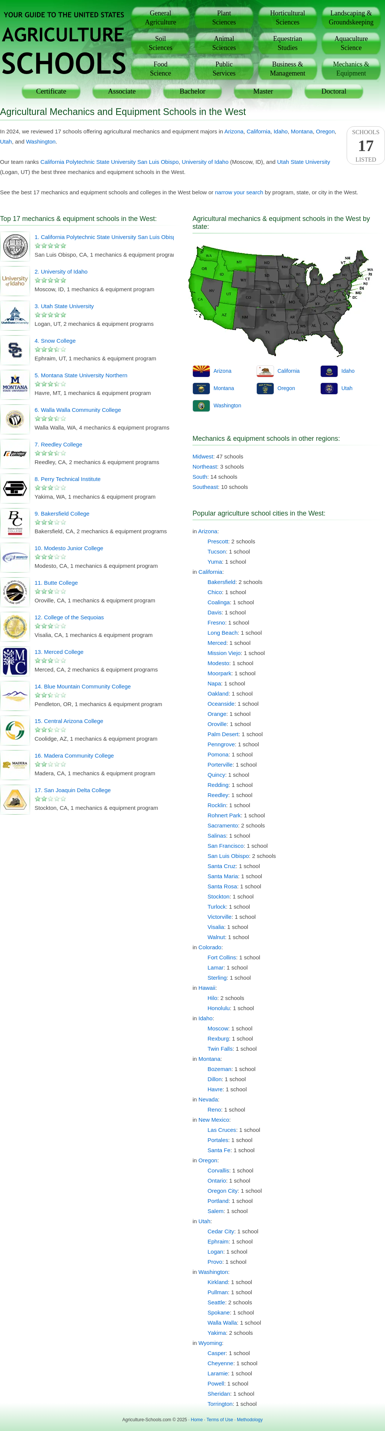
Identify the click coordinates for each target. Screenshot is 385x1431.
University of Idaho (205, 162)
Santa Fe (219, 1150)
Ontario (217, 1180)
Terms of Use (219, 1419)
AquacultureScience (351, 43)
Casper (217, 1353)
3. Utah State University (64, 306)
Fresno (216, 622)
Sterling (217, 977)
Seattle (216, 1302)
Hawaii (207, 988)
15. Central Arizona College (69, 721)
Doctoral (333, 91)
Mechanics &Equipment (351, 69)
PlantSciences (224, 17)
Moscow (218, 1028)
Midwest (202, 456)
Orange (217, 714)
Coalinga (219, 602)
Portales (218, 1140)
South (199, 476)
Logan (215, 1251)
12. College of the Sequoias (69, 617)
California (258, 131)
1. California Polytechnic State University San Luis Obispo (107, 237)
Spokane (219, 1312)
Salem (216, 1211)
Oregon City (223, 1190)
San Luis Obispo (228, 856)
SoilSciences (161, 43)
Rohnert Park (224, 815)
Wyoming (210, 1343)
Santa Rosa (222, 886)
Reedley (218, 795)
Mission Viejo (224, 653)
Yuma (215, 561)
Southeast (205, 487)
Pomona (218, 754)
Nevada (208, 1099)
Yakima (217, 1333)
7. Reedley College (58, 444)
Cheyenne (220, 1363)
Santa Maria (223, 876)
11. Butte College (56, 582)
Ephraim (218, 1241)
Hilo (212, 998)
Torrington (220, 1404)
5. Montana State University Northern (81, 375)
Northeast (204, 466)
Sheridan (219, 1393)
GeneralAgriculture (160, 17)
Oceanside (221, 703)
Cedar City (221, 1231)
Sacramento (223, 825)
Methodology (250, 1419)
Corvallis (218, 1170)
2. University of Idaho (61, 271)
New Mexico (214, 1119)
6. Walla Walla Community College (78, 410)
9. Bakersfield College (62, 513)
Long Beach (223, 632)
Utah (6, 141)
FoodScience (160, 69)
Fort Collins (222, 957)
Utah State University (303, 162)
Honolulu (219, 1008)
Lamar (216, 967)
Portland (218, 1201)
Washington (41, 141)
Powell (216, 1383)
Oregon (325, 131)
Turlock (217, 906)
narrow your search (239, 192)
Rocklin (217, 805)
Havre (215, 1089)
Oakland (218, 693)
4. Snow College (55, 340)
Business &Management (287, 69)
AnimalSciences (224, 43)
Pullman (218, 1292)
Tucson (217, 551)
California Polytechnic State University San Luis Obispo (110, 162)
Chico (215, 592)
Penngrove (221, 744)
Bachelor (193, 91)
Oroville (217, 724)
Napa (214, 683)
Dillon (215, 1079)
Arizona (234, 131)
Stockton (218, 896)
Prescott (218, 541)
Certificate (51, 91)
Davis (215, 612)
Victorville (220, 917)
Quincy (216, 774)
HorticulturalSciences (287, 17)
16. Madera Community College (74, 755)
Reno (214, 1109)
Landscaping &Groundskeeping (351, 17)
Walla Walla (222, 1322)
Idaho (281, 131)
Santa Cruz (222, 866)
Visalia (216, 927)
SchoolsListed (366, 146)
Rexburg (218, 1038)
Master (263, 91)
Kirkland (218, 1282)
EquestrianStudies (287, 43)
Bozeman (219, 1069)
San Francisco (226, 846)
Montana (302, 131)
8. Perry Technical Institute (68, 479)
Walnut (216, 937)
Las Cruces (222, 1130)
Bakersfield (221, 582)
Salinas (217, 835)
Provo (215, 1262)
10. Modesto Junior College (69, 548)
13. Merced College (59, 652)
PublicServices (224, 69)
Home (197, 1419)
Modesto (218, 663)
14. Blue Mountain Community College (83, 686)
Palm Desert (223, 734)
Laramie (218, 1373)
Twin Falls (220, 1048)
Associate (122, 91)
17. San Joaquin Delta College (73, 790)
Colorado (210, 947)
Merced (217, 643)
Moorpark (219, 673)
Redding (218, 785)
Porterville (220, 764)
